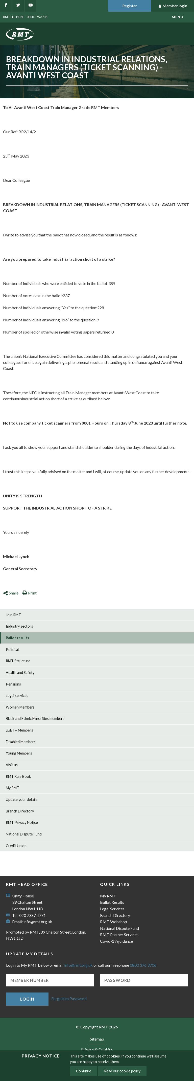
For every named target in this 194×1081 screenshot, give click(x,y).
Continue (83, 1071)
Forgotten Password (69, 998)
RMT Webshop (113, 921)
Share (10, 592)
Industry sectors (19, 626)
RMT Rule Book (18, 776)
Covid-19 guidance (116, 941)
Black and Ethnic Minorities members (35, 718)
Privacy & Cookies (97, 1049)
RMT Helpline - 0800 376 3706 (25, 17)
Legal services (17, 695)
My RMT (12, 788)
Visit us (12, 765)
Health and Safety (20, 672)
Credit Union (16, 846)
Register (129, 5)
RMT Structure (18, 661)
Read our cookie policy (122, 1071)
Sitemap (97, 1038)
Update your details (21, 799)
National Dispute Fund (24, 834)
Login (27, 999)
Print (29, 592)
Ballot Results (112, 902)
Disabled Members (21, 742)
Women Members (20, 707)
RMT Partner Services (119, 934)
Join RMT (13, 615)
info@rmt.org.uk (37, 921)
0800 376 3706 (143, 965)
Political (12, 649)
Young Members (19, 753)
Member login (172, 6)
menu (177, 17)
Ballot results (17, 638)
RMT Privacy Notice (22, 822)
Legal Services (112, 908)
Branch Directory (20, 811)
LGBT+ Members (19, 730)
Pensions (13, 684)
